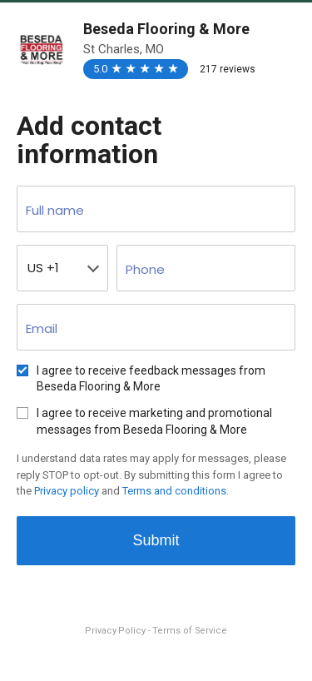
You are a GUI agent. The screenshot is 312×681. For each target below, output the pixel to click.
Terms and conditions (174, 491)
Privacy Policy (116, 630)
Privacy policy (66, 491)
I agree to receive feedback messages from (151, 379)
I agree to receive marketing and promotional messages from (154, 421)
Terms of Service (189, 630)
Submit (155, 540)
